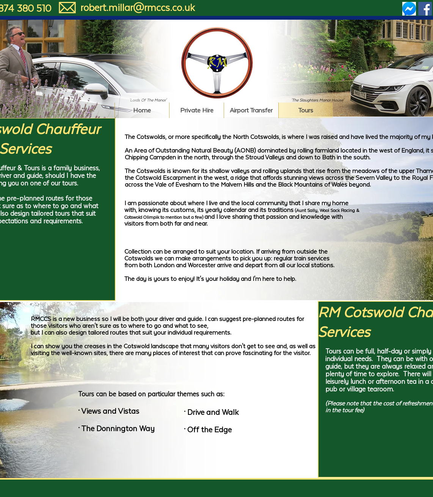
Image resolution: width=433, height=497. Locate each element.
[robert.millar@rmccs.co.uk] (137, 8)
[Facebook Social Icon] (425, 9)
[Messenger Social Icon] (409, 9)
